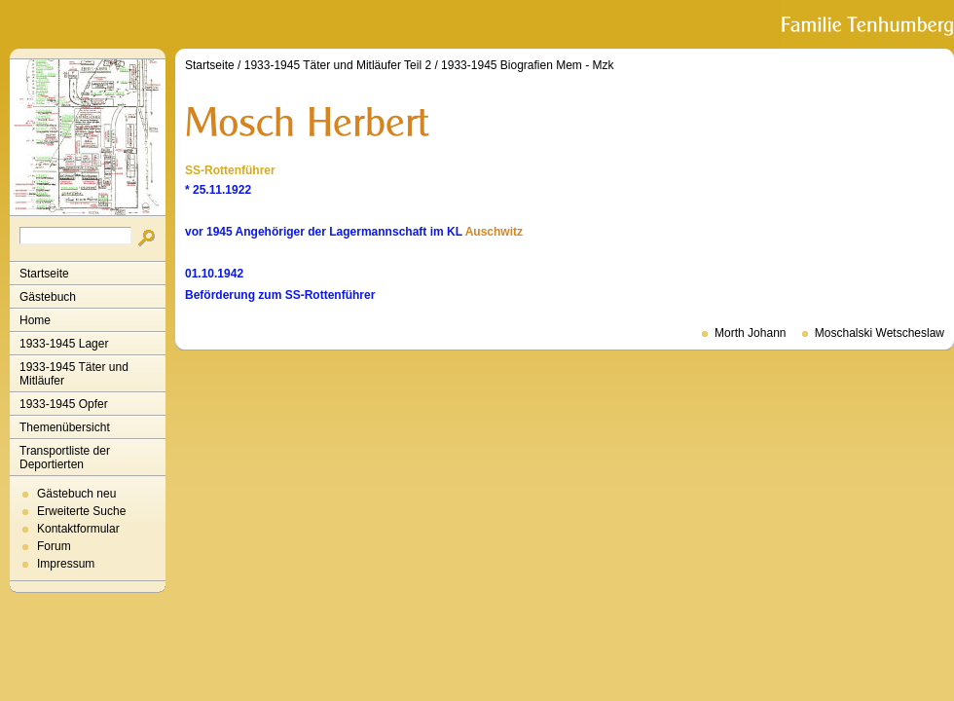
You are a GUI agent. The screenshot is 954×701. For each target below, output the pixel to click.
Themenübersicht (64, 427)
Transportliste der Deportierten (64, 457)
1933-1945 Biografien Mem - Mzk (527, 65)
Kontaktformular (78, 528)
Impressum (65, 564)
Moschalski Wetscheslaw (879, 333)
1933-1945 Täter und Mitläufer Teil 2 (337, 65)
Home (35, 320)
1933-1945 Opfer (63, 404)
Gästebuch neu (76, 493)
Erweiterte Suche (81, 511)
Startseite (44, 273)
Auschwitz (494, 232)
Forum (54, 546)
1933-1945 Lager (63, 343)
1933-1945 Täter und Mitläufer (73, 373)
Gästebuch (47, 297)
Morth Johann (750, 333)
